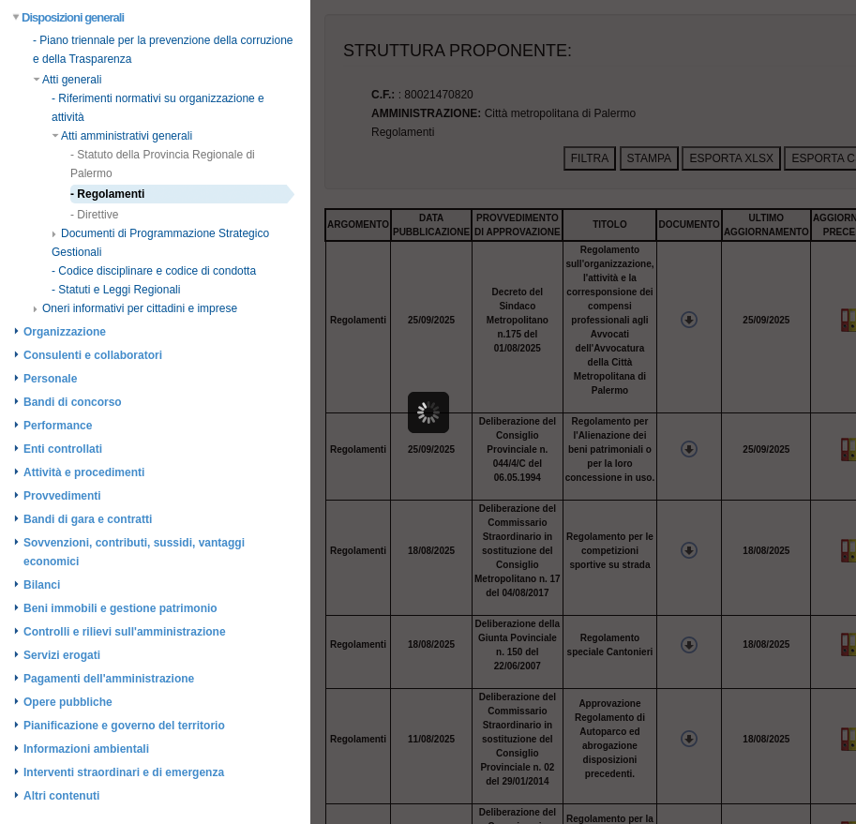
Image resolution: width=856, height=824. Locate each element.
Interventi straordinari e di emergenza (123, 772)
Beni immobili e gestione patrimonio (120, 608)
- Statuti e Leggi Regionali (116, 289)
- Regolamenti (107, 194)
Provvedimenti (62, 495)
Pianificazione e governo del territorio (124, 725)
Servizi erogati (61, 655)
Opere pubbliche (68, 702)
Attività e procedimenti (83, 472)
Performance (57, 425)
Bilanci (41, 585)
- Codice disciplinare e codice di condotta (154, 270)
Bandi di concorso (72, 402)
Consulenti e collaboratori (92, 355)
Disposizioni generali (69, 17)
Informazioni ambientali (86, 749)
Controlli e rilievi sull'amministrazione (124, 631)
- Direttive (94, 214)
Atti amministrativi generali (122, 135)
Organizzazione (64, 331)
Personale (50, 378)
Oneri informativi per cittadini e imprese (135, 308)
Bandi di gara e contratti (87, 519)
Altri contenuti (61, 795)
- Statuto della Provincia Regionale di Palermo (162, 164)
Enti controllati (62, 449)
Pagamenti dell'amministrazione (108, 678)
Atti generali (67, 79)
